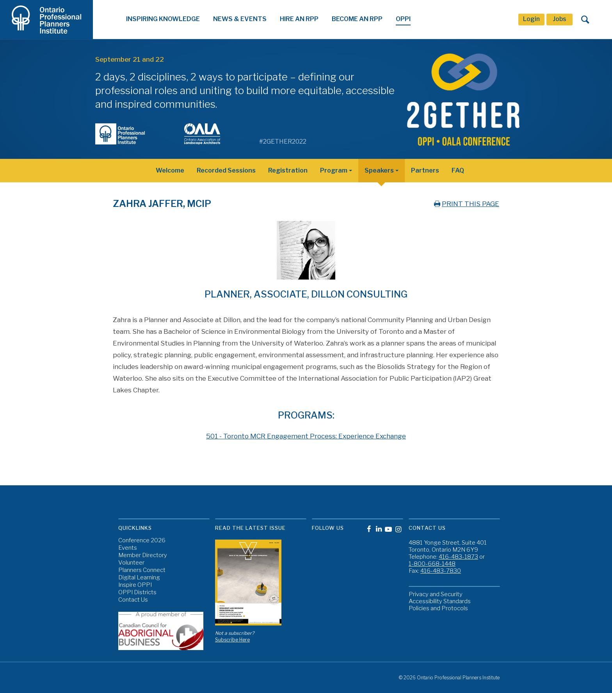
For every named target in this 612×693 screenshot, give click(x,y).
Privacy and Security (436, 594)
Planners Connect (141, 570)
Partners (425, 170)
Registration (288, 170)
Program (333, 170)
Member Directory (142, 555)
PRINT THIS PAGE (465, 204)
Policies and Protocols (438, 608)
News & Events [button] (240, 19)
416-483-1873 (458, 556)
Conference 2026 (141, 540)
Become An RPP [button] (357, 19)
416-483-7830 (440, 570)
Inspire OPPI (135, 585)
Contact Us (133, 600)
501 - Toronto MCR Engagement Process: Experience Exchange (306, 436)
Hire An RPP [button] (299, 19)
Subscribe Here (232, 640)
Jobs (559, 19)
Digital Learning (139, 577)
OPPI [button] (403, 19)
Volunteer (131, 562)
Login (531, 19)
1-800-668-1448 (432, 563)
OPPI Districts (137, 592)
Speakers (379, 170)
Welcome (170, 170)
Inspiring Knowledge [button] (163, 19)
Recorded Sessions (226, 170)
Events (127, 548)
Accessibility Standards (440, 601)
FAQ (458, 170)
